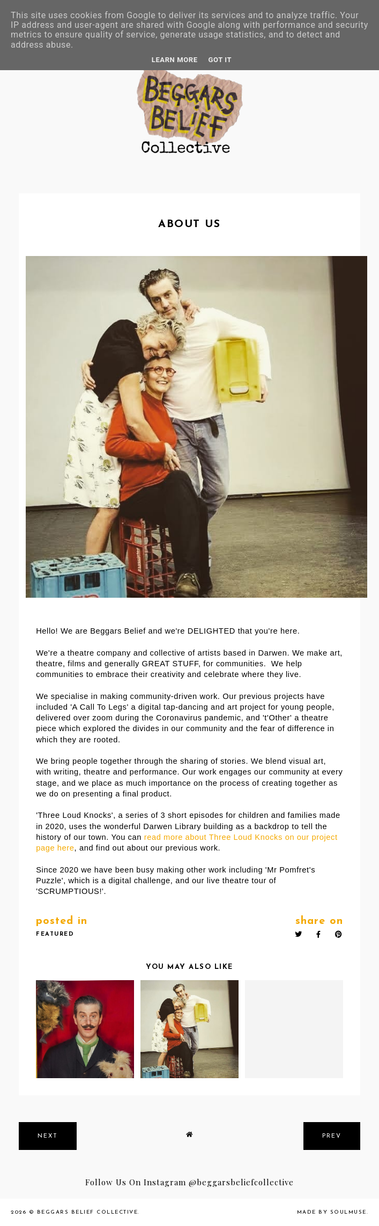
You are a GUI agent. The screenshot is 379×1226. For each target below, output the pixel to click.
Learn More (175, 60)
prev (331, 1136)
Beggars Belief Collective (87, 1212)
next (48, 1136)
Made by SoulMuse (332, 1212)
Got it (220, 60)
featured (55, 934)
